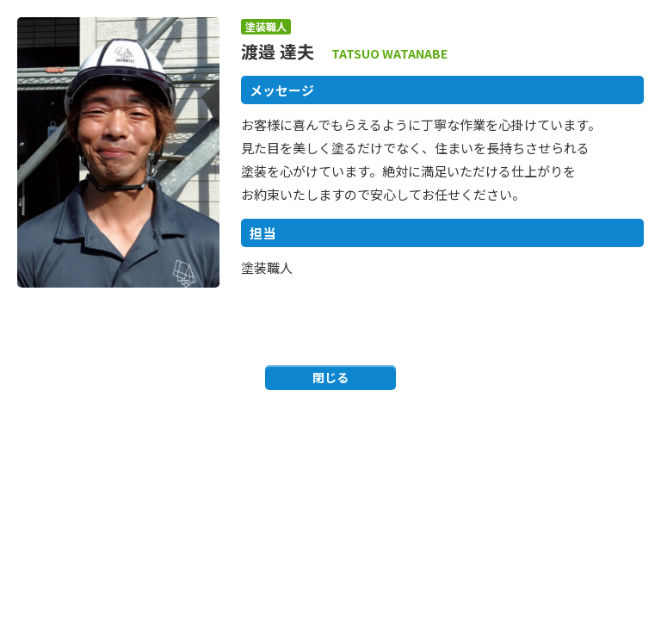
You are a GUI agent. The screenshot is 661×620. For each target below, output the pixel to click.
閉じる (330, 377)
